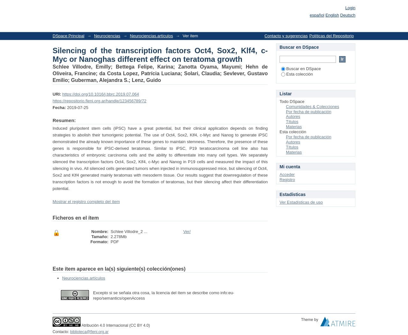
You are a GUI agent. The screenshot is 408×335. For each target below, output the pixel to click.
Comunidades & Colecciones (312, 106)
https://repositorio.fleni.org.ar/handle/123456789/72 (99, 100)
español (317, 15)
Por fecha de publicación (308, 111)
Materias (294, 126)
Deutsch (347, 15)
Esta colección (297, 74)
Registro (287, 179)
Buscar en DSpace (301, 68)
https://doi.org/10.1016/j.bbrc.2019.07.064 (100, 94)
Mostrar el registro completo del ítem (86, 201)
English (332, 15)
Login (350, 7)
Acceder (287, 174)
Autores (293, 116)
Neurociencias (107, 35)
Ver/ (187, 231)
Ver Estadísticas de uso (301, 202)
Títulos (292, 121)
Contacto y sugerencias (286, 35)
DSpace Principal (68, 35)
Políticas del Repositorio (332, 35)
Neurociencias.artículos (151, 35)
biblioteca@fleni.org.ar (89, 332)
